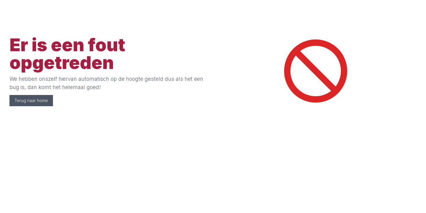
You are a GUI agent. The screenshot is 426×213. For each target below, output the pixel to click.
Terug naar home (31, 100)
